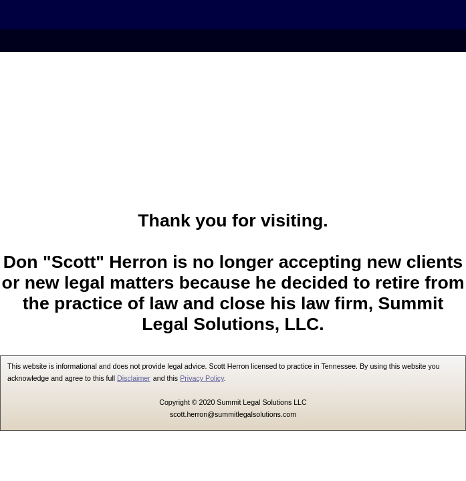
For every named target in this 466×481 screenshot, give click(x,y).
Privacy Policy (202, 378)
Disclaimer (133, 378)
